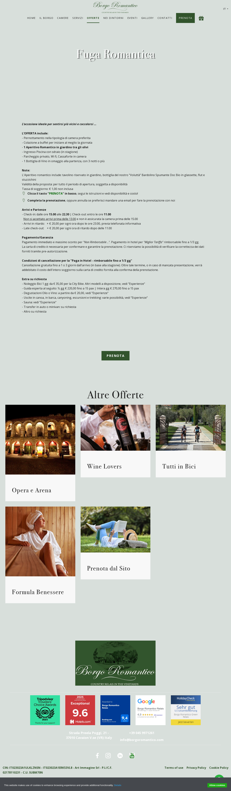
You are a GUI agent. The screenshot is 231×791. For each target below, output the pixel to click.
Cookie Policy (218, 768)
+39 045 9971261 (141, 733)
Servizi (77, 18)
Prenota (185, 18)
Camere (62, 18)
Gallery (147, 18)
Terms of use (173, 768)
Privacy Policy (196, 768)
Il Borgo (46, 18)
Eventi (132, 18)
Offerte (93, 18)
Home (31, 18)
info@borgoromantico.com (142, 740)
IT (225, 8)
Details (117, 785)
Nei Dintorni (113, 18)
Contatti (165, 18)
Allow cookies (217, 785)
